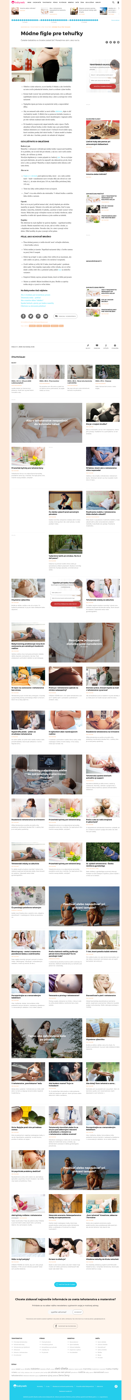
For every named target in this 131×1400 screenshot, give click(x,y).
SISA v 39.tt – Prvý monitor (49, 381)
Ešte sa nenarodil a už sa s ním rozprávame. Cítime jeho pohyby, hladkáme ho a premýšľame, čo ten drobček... (102, 431)
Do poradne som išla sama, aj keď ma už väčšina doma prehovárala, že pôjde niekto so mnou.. (51, 388)
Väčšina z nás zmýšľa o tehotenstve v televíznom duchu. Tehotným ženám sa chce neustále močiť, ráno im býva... (102, 478)
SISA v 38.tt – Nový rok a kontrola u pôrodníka (79, 382)
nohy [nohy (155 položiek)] (22, 1372)
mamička (46, 326)
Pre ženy (22, 10)
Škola (99, 1355)
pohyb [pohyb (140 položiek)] (46, 1372)
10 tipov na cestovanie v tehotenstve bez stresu (27, 689)
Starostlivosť (101, 1347)
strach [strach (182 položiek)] (106, 1372)
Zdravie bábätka (75, 1347)
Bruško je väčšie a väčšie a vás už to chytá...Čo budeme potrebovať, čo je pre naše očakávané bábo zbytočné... (28, 607)
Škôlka (100, 1352)
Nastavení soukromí (65, 1391)
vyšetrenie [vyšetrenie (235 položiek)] (43, 1376)
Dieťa (77, 2)
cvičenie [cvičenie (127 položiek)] (52, 1369)
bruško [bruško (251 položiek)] (27, 1369)
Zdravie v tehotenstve (92, 517)
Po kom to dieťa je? (57, 1259)
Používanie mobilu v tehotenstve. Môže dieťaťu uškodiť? (101, 513)
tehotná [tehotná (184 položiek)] (26, 1376)
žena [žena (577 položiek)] (61, 1375)
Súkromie (100, 1386)
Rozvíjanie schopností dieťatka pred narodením (84, 642)
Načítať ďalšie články (65, 1284)
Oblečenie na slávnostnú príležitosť (33, 306)
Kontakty (40, 1386)
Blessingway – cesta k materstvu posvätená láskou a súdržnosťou (25, 952)
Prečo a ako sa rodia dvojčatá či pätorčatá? (99, 821)
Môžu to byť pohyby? (20, 1259)
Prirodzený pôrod (47, 1344)
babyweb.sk (25, 27)
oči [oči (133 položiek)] (34, 1372)
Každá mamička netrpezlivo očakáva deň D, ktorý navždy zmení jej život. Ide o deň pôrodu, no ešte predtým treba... (64, 522)
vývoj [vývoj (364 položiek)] (50, 1375)
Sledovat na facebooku (65, 1326)
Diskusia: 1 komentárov (65, 316)
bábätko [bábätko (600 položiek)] (35, 1368)
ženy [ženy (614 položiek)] (66, 1375)
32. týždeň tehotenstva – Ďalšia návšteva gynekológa (100, 864)
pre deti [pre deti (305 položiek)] (61, 1372)
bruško (39, 326)
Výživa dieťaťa (102, 1350)
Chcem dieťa (37, 2)
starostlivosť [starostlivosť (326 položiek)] (99, 1372)
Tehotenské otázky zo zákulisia (100, 600)
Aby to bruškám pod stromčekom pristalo (35, 295)
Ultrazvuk (14, 736)
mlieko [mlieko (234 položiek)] (14, 1372)
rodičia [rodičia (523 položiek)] (81, 1372)
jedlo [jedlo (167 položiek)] (80, 1369)
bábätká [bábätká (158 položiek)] (43, 1369)
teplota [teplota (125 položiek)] (37, 1375)
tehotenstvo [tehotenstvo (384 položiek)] (17, 1375)
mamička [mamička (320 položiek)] (87, 1369)
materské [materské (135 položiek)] (102, 1369)
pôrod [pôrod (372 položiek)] (68, 1372)
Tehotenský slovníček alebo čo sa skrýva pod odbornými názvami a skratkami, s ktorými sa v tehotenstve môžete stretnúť (63, 1130)
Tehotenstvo (47, 2)
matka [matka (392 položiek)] (109, 1369)
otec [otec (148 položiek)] (31, 1372)
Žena (82, 2)
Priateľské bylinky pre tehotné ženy (109, 217)
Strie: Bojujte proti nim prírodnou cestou (26, 1128)
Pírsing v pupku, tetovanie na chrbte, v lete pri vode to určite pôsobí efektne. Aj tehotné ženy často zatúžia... (65, 1003)
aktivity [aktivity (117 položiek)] (13, 1369)
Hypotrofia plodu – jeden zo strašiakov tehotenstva (23, 733)
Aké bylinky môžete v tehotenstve (26, 1215)
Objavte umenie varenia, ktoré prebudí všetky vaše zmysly (88, 10)
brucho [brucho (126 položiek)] (22, 1369)
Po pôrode (62, 2)
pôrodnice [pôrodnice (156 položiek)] (74, 1372)
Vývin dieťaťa (102, 1342)
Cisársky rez (45, 1350)
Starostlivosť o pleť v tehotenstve (101, 995)
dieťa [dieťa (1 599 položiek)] (64, 1368)
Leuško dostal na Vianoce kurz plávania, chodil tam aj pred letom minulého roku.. (22, 390)
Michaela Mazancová (41, 322)
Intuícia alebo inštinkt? (28, 8)
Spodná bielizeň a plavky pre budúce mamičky (37, 303)
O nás (47, 1386)
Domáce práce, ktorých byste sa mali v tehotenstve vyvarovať (102, 689)
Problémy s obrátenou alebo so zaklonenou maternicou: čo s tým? (47, 774)
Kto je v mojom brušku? (107, 207)
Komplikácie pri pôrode (49, 1347)
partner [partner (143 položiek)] (37, 1372)
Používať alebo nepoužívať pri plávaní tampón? (84, 905)
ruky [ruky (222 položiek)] (87, 1372)
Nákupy (98, 2)
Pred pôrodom (46, 1342)
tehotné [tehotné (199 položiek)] (32, 1376)
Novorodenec (115, 20)
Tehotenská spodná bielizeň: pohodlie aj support (99, 777)
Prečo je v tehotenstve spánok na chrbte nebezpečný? (63, 689)
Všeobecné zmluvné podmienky (63, 1386)
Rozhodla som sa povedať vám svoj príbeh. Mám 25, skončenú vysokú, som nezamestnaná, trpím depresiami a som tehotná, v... (102, 1091)
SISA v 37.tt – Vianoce (103, 381)
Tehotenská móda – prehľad (31, 298)
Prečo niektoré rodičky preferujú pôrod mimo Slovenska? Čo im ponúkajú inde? (63, 953)
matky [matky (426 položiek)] (115, 1369)
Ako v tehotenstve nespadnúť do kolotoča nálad (57, 10)
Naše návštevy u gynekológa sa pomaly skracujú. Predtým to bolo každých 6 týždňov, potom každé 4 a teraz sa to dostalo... (102, 873)
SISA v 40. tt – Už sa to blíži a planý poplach (21, 382)
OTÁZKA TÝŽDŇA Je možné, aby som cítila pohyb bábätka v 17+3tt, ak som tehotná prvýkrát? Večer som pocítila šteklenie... (27, 1267)
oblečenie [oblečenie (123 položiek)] (27, 1372)
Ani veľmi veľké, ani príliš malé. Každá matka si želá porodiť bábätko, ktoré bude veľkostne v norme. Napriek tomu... (27, 741)
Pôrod (55, 2)
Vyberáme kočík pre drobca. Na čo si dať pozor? (65, 557)
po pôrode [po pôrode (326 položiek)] (52, 1372)
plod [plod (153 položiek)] (41, 1372)
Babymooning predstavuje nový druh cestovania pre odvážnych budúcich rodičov (28, 646)
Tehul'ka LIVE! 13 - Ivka (92, 868)
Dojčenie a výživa (75, 1350)
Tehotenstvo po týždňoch (22, 1347)
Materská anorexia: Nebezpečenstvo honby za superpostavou (65, 1216)
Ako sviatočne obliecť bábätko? (32, 300)
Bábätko (71, 2)
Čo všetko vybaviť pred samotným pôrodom (64, 513)
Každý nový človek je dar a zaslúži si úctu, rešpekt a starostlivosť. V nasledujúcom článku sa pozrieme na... (27, 915)
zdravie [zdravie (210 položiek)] (55, 1376)
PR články (82, 14)
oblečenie (58, 111)
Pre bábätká (73, 1352)
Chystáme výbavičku (20, 600)
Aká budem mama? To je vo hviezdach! (61, 1084)
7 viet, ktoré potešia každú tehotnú (101, 951)
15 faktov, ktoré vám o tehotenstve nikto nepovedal (101, 469)
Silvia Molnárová (16, 385)
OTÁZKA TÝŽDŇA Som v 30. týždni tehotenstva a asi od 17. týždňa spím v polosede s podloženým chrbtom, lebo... (65, 697)
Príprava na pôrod (54, 958)
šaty (59, 270)
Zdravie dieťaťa (102, 1344)
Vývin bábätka (74, 1344)
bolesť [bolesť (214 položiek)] (18, 1369)
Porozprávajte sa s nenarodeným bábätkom (26, 996)
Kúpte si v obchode (30, 176)
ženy (61, 326)
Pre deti (100, 1358)
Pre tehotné (46, 27)
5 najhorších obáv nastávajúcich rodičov (63, 733)
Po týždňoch (15, 20)
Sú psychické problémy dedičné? (26, 1171)
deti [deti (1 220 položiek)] (57, 1368)
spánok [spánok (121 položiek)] (91, 1372)
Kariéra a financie (16, 910)
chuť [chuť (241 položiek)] (48, 1369)
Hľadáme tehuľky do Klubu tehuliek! (102, 1259)
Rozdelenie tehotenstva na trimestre (102, 732)
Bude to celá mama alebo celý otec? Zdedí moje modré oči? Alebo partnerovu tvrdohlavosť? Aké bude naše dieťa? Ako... (64, 1267)
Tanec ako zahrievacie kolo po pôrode (47, 1037)
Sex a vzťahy (90, 2)
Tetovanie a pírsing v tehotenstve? (64, 995)
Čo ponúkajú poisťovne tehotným (26, 907)
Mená (29, 2)
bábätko (32, 326)
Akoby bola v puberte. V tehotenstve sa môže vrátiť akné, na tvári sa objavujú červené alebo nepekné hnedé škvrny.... (27, 1091)
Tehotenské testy (19, 1344)
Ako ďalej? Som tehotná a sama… (100, 1083)
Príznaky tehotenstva (20, 1342)
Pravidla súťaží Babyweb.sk (85, 1386)
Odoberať (78, 1312)
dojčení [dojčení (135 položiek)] (76, 1369)
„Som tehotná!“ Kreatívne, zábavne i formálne (101, 1216)
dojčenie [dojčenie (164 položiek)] (71, 1369)
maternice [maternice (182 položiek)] (95, 1369)
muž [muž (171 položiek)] (18, 1372)
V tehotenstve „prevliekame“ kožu (26, 1083)
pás (59, 157)
